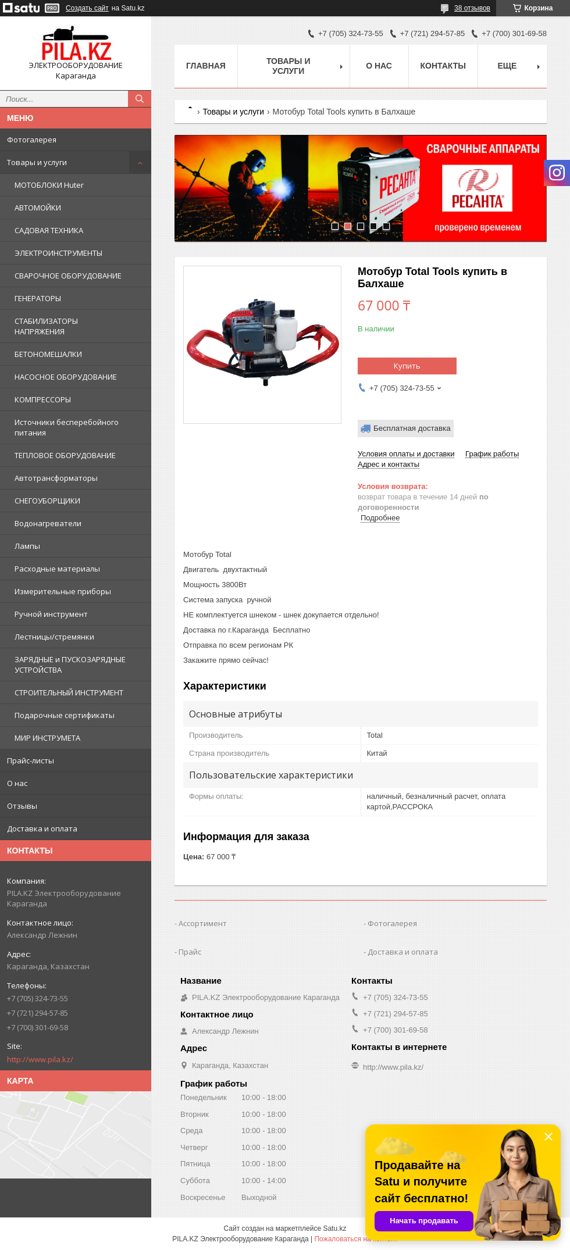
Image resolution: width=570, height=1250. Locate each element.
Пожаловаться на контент (355, 1239)
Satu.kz (334, 1228)
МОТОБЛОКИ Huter (49, 185)
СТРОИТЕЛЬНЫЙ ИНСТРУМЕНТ (69, 692)
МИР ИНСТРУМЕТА (47, 738)
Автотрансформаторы (56, 478)
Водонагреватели (48, 523)
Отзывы (22, 806)
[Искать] (139, 99)
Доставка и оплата (42, 828)
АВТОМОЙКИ (38, 207)
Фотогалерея (31, 139)
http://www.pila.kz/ (40, 1059)
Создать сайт (87, 8)
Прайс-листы (30, 760)
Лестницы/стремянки (54, 636)
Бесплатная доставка (412, 428)
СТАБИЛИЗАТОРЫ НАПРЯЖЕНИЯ (46, 326)
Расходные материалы (57, 568)
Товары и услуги (37, 162)
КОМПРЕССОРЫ (43, 399)
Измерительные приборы (63, 591)
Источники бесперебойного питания (67, 427)
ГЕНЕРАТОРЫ (38, 298)
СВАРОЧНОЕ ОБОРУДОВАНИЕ (68, 275)
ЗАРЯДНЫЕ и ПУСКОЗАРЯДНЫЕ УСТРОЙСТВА (70, 664)
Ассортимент (203, 923)
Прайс (190, 952)
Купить (407, 365)
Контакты (443, 65)
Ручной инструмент (51, 614)
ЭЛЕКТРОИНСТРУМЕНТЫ (58, 253)
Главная (206, 65)
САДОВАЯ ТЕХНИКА (49, 230)
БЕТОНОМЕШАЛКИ (48, 354)
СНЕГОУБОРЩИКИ (47, 500)
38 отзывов (472, 8)
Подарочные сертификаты (65, 715)
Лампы (27, 546)
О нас (17, 783)
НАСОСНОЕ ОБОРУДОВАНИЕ (66, 377)
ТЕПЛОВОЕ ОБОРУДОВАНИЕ (65, 455)
